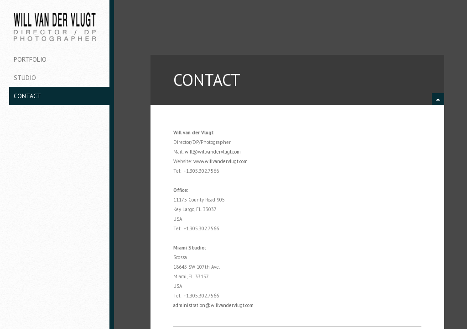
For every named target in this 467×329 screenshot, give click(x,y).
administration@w (193, 305)
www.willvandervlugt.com (220, 161)
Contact (27, 96)
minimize (438, 99)
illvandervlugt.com (221, 152)
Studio (25, 78)
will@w (193, 152)
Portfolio (30, 59)
